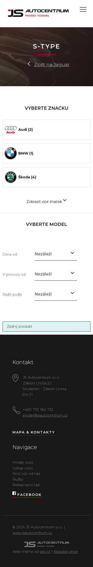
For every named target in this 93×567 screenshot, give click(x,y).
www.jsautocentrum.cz (32, 533)
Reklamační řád (25, 485)
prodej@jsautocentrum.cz (45, 415)
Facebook (27, 495)
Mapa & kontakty (33, 432)
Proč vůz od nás (26, 473)
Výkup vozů (22, 468)
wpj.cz (45, 551)
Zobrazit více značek (46, 201)
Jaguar (62, 64)
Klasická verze (66, 551)
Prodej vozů (22, 462)
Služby (18, 479)
